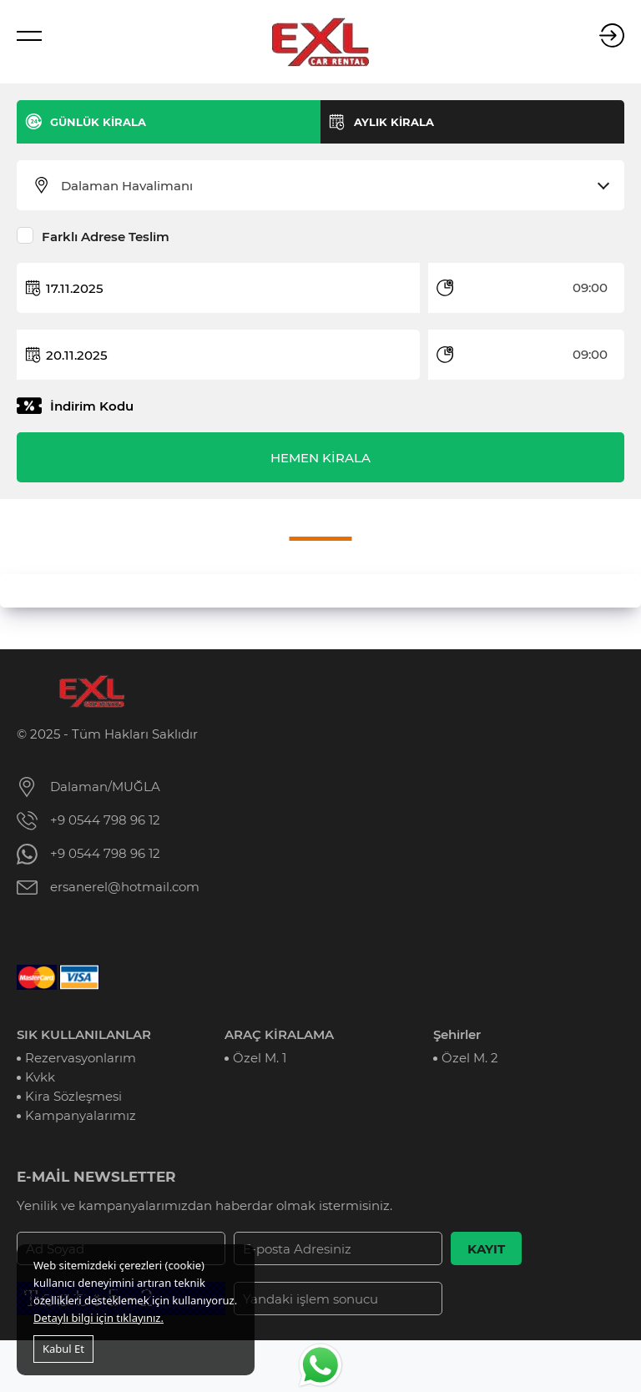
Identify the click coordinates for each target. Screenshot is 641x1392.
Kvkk (40, 1077)
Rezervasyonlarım (80, 1058)
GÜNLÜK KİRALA (98, 122)
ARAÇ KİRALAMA (279, 1034)
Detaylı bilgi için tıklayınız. (98, 1317)
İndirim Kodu (92, 406)
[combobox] (331, 186)
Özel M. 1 (259, 1058)
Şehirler (457, 1034)
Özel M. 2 (470, 1058)
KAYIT (486, 1249)
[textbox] (331, 186)
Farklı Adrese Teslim (105, 237)
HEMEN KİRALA (320, 458)
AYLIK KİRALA (394, 122)
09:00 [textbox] (590, 287)
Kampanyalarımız (80, 1115)
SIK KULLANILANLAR (84, 1034)
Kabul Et (63, 1348)
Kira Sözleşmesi (73, 1096)
